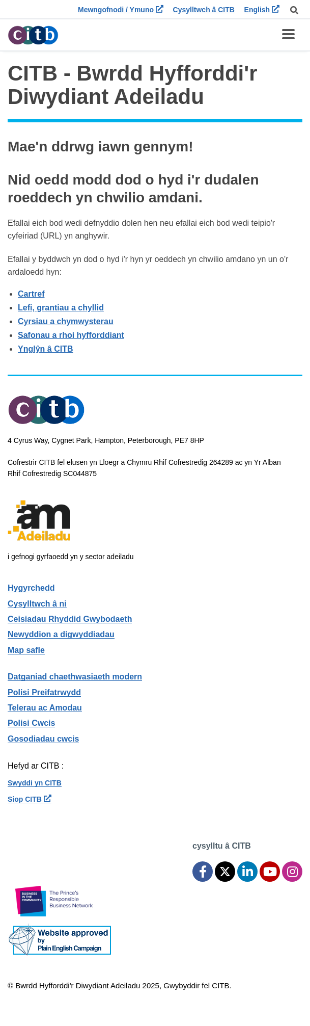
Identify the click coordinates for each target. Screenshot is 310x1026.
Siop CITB (29, 799)
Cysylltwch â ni (37, 603)
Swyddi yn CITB (35, 783)
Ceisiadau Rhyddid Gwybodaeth (70, 619)
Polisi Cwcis (31, 723)
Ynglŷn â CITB (45, 349)
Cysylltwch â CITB (204, 10)
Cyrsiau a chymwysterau (66, 321)
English (261, 10)
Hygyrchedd (31, 588)
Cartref (31, 294)
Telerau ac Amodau (45, 707)
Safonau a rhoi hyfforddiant (71, 335)
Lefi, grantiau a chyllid (61, 307)
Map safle (26, 650)
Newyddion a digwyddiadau (61, 634)
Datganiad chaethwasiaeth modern (75, 676)
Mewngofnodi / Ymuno (120, 10)
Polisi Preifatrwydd (44, 692)
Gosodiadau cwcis (43, 738)
